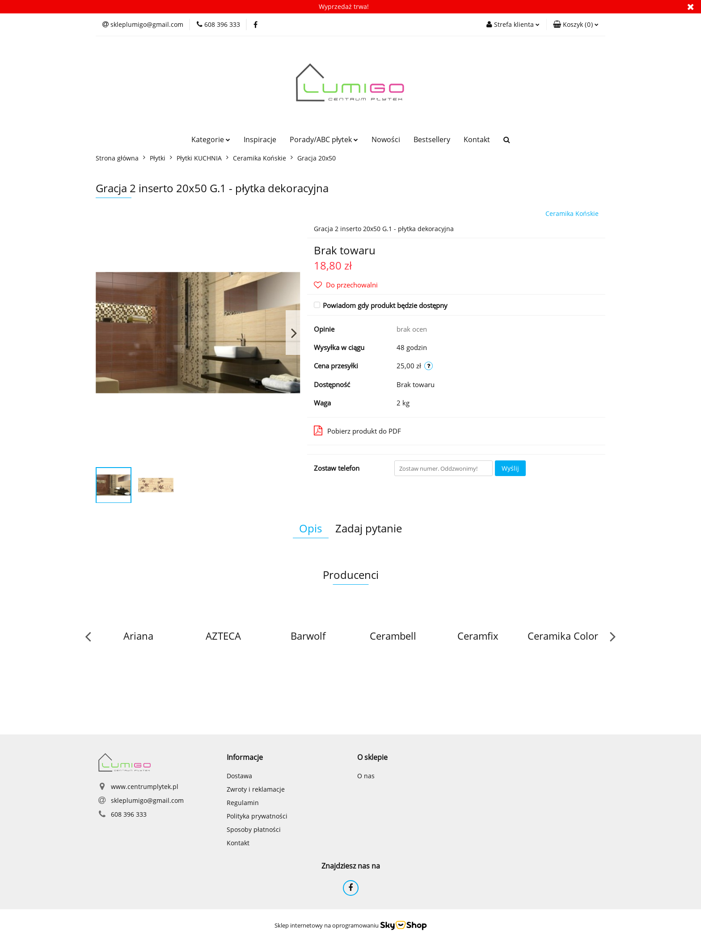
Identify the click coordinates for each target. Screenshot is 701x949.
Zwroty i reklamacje (256, 789)
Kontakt (477, 139)
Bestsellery (432, 139)
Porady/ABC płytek (324, 139)
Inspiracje (260, 139)
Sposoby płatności (254, 829)
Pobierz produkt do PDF (357, 430)
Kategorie (210, 139)
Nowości (386, 139)
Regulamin (243, 802)
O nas (366, 776)
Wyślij (510, 468)
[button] (575, 24)
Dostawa (239, 776)
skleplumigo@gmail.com (147, 800)
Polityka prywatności (257, 816)
